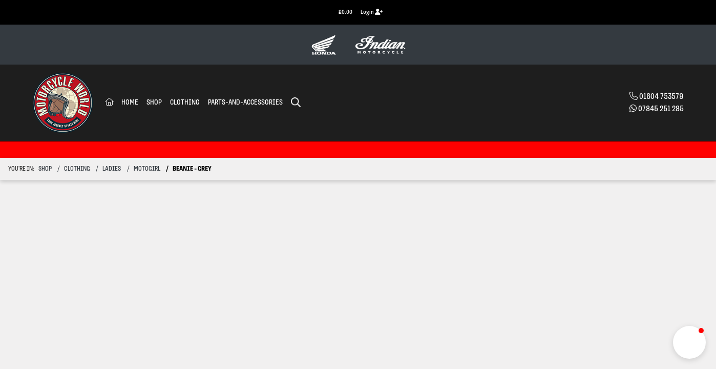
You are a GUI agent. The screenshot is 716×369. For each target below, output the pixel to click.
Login (372, 12)
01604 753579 (661, 97)
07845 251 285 (661, 109)
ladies (111, 169)
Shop (154, 103)
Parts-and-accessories (245, 103)
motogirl (147, 169)
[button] (689, 342)
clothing (77, 169)
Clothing (185, 103)
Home (129, 103)
